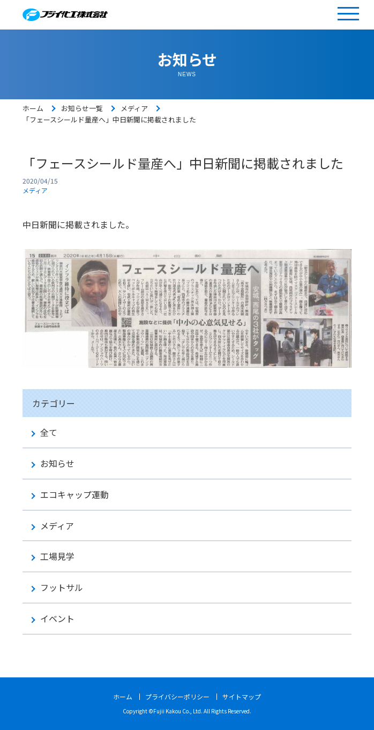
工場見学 (57, 556)
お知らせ (57, 463)
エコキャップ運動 (74, 494)
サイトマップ (241, 696)
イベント (57, 618)
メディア (134, 108)
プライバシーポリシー (177, 696)
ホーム (33, 108)
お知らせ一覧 (82, 108)
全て (48, 432)
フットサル (61, 587)
